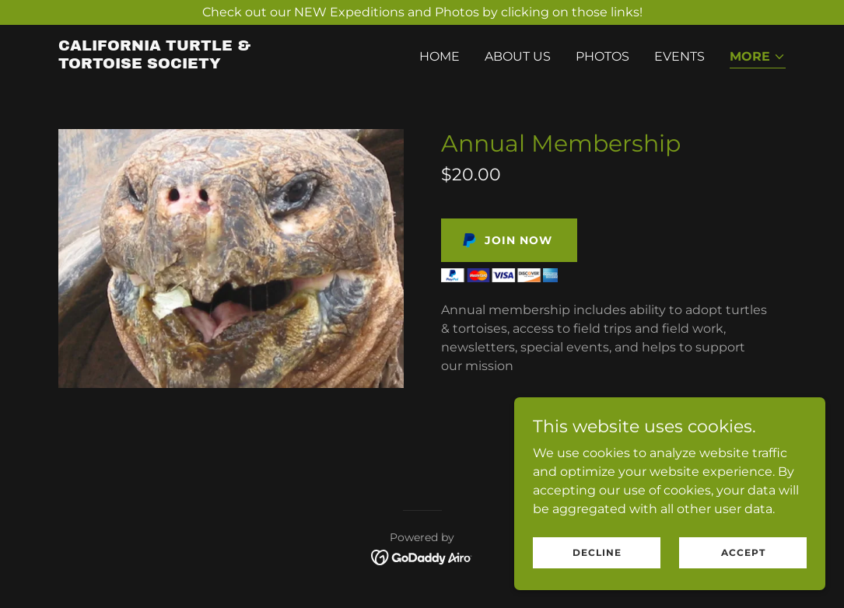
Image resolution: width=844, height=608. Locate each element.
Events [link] (679, 56)
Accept (743, 563)
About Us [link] (518, 56)
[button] (758, 57)
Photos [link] (602, 56)
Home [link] (439, 56)
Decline (597, 563)
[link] (185, 64)
